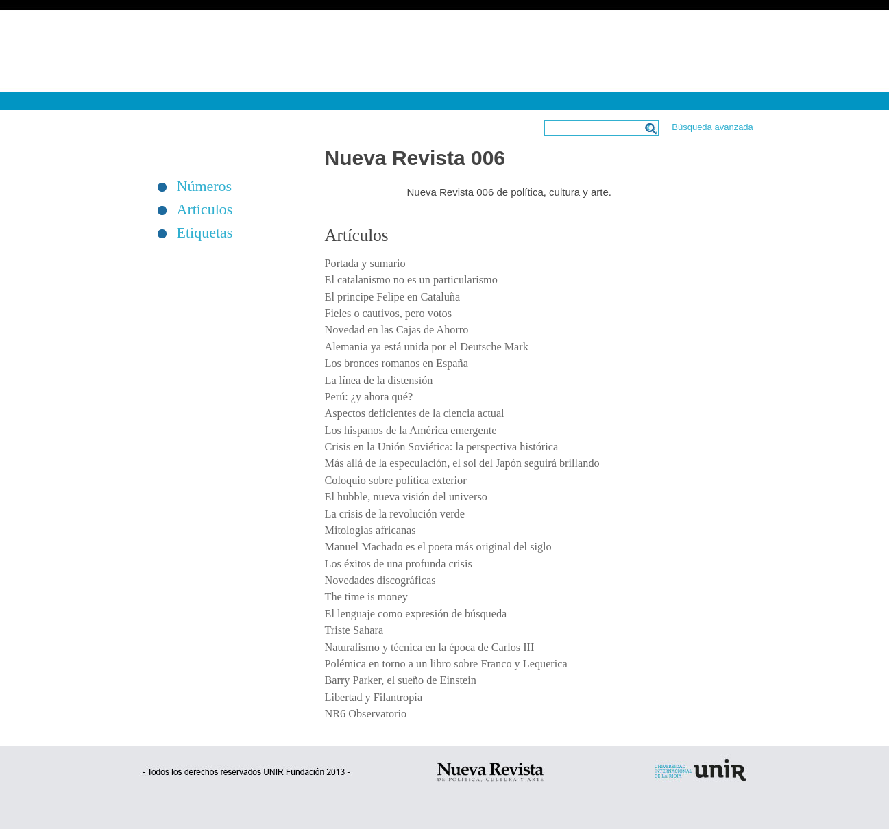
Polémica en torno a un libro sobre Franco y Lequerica (446, 664)
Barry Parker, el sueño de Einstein (400, 680)
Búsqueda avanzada (712, 127)
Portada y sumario (365, 263)
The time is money (366, 597)
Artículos (205, 209)
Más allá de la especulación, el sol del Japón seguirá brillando (462, 463)
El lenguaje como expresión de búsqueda (416, 614)
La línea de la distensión (379, 380)
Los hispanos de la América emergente (411, 430)
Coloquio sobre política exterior (396, 480)
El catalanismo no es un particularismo (411, 280)
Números (204, 186)
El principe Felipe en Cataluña (393, 297)
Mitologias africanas (370, 530)
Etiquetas (205, 232)
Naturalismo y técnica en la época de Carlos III (430, 647)
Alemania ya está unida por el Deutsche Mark (426, 347)
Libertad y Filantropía (374, 697)
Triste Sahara (354, 630)
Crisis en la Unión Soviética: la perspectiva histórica (442, 447)
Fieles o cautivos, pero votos (388, 313)
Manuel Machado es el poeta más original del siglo (438, 547)
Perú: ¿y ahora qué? (369, 397)
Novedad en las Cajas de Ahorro (397, 330)
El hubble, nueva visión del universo (406, 497)
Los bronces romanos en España (396, 363)
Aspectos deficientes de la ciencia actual (414, 413)
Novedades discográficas (380, 580)
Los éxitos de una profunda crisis (398, 564)
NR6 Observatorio (366, 714)
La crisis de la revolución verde (395, 514)
